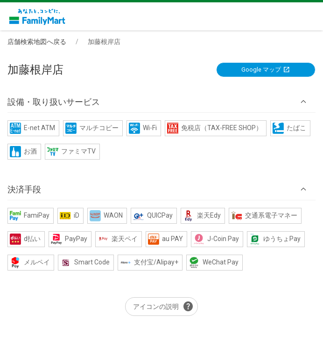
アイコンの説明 (163, 306)
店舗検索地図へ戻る (36, 41)
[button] (161, 102)
